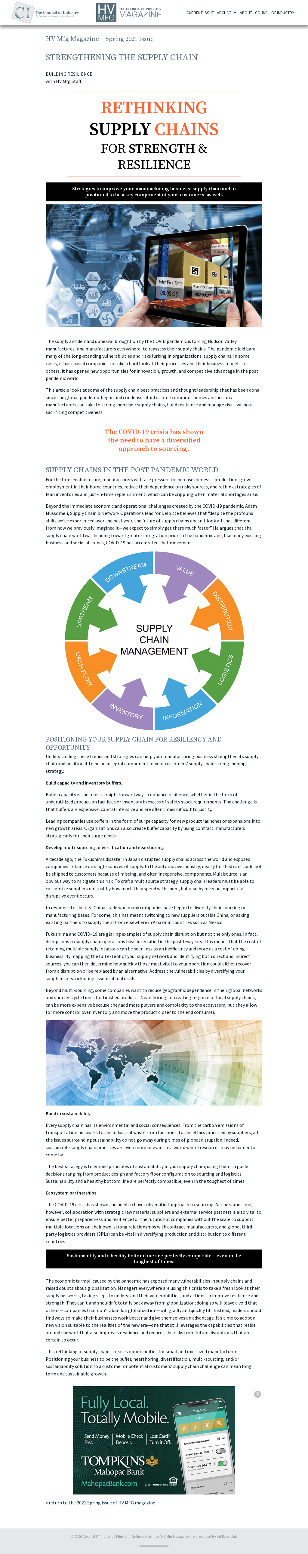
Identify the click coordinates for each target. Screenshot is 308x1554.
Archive (225, 12)
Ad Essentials (227, 1536)
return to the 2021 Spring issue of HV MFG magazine (102, 1503)
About (246, 12)
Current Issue (200, 12)
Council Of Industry (98, 1536)
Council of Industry (274, 12)
